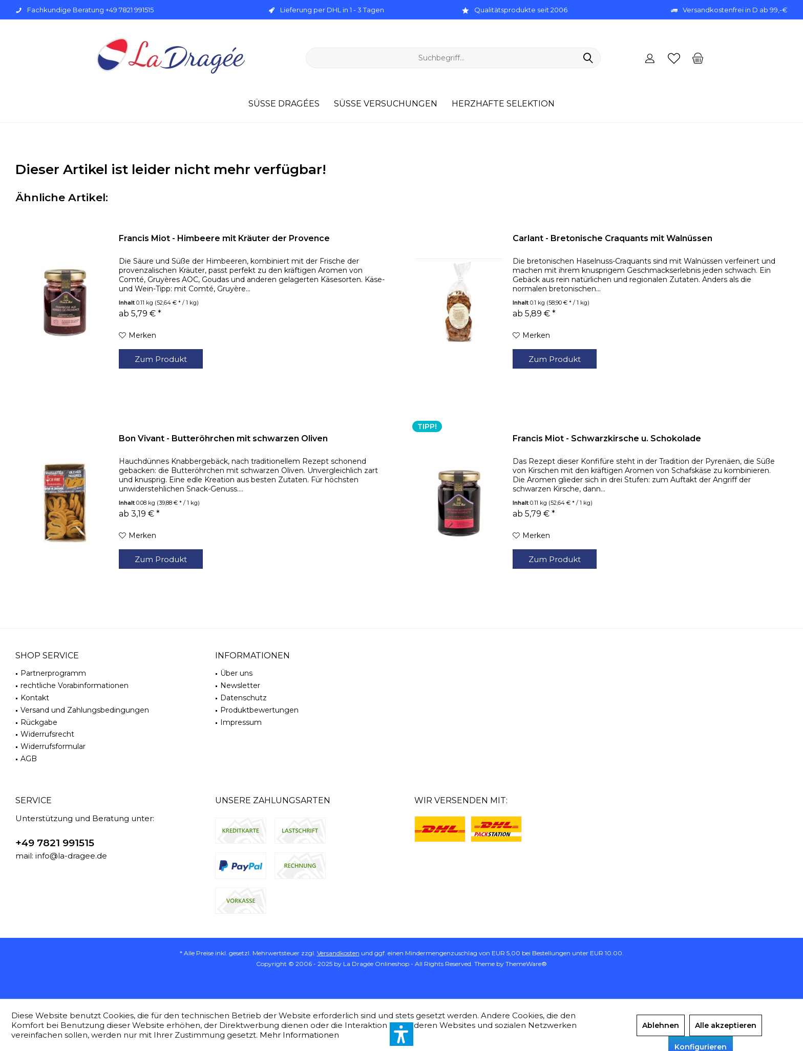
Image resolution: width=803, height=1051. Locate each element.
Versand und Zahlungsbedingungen (84, 710)
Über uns (236, 673)
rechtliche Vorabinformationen (74, 685)
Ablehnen (660, 1025)
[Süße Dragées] (284, 104)
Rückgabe (38, 722)
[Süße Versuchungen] (386, 104)
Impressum (241, 722)
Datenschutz (243, 697)
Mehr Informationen (299, 1035)
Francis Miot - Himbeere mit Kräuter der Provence (224, 238)
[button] (401, 1034)
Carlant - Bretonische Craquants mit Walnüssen (612, 238)
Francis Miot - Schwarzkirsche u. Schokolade (607, 438)
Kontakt (34, 697)
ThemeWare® (526, 964)
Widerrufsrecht (47, 734)
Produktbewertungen (259, 710)
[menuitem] (698, 58)
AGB (28, 758)
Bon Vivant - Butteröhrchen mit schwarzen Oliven (223, 438)
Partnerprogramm (53, 673)
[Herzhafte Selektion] (503, 104)
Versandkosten (338, 953)
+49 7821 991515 (54, 843)
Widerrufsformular (53, 746)
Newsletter (240, 685)
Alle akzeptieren (725, 1025)
